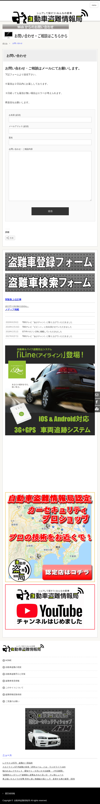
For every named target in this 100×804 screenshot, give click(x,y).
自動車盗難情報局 (22, 800)
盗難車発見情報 (12, 681)
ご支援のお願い (12, 701)
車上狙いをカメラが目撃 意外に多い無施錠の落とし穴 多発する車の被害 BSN (38, 779)
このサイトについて (14, 687)
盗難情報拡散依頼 (13, 694)
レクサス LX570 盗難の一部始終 (17, 763)
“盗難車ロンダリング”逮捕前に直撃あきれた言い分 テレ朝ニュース (33, 775)
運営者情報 (10, 793)
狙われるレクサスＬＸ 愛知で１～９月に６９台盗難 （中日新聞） (33, 771)
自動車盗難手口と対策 (15, 674)
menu (94, 5)
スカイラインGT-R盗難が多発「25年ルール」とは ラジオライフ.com (34, 767)
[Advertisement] (50, 464)
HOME (8, 660)
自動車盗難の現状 (13, 667)
